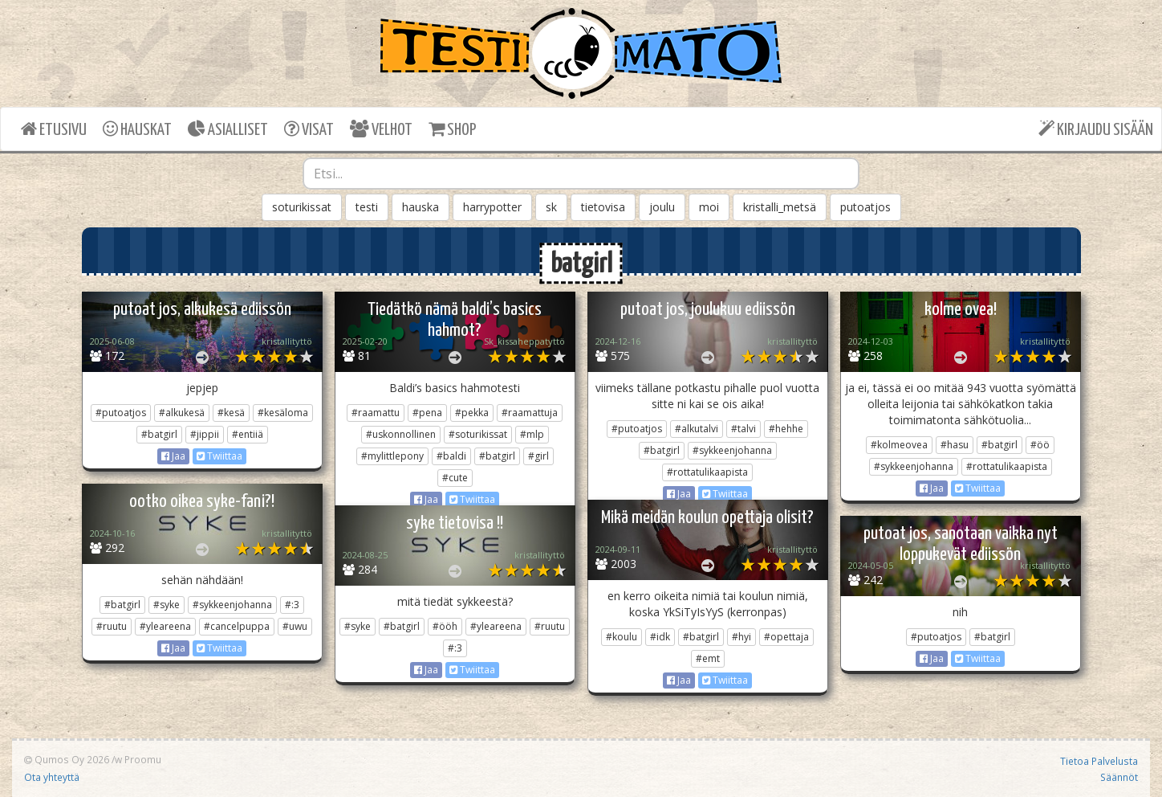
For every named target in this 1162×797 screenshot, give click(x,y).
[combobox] (581, 173)
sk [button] (551, 207)
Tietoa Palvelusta (1099, 760)
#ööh (445, 626)
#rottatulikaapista (707, 472)
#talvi (743, 428)
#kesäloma (283, 412)
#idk (660, 637)
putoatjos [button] (865, 207)
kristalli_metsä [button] (779, 207)
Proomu (142, 759)
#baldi (451, 456)
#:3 (292, 604)
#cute (455, 477)
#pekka (472, 412)
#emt (708, 658)
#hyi (741, 637)
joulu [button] (662, 207)
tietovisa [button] (603, 207)
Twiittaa (219, 456)
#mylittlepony (392, 456)
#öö (1040, 445)
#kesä (231, 412)
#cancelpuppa (237, 626)
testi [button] (367, 207)
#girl (538, 456)
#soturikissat (478, 434)
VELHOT (381, 129)
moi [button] (709, 207)
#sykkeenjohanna (732, 450)
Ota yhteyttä (51, 776)
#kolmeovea (899, 445)
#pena (427, 412)
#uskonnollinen (401, 434)
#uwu (294, 626)
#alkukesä (182, 412)
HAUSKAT (137, 129)
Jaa (173, 456)
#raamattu (375, 412)
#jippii (204, 434)
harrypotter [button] (492, 207)
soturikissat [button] (301, 207)
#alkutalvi (696, 428)
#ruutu (111, 626)
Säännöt (1119, 776)
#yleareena (165, 626)
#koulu (621, 637)
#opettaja (786, 637)
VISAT (309, 129)
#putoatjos (120, 412)
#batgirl (159, 434)
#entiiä (247, 434)
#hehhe (786, 428)
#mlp (532, 434)
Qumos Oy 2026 (66, 759)
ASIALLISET (228, 129)
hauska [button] (420, 207)
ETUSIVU (54, 129)
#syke (166, 604)
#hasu (955, 445)
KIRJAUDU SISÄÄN (1095, 129)
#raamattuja (530, 412)
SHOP (452, 129)
